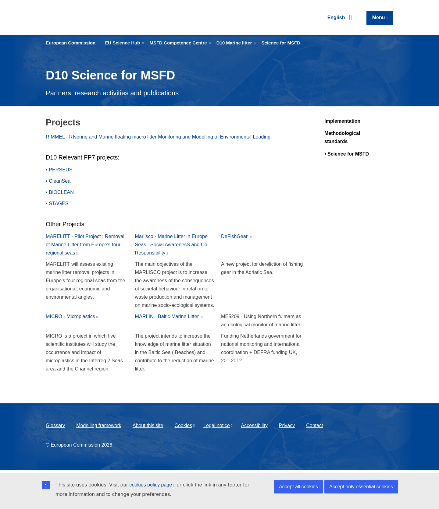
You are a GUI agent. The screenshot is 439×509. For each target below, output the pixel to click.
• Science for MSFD (346, 153)
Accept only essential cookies (361, 486)
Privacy (287, 425)
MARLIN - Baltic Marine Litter (167, 316)
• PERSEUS (59, 169)
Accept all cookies (298, 486)
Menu (378, 17)
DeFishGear (235, 236)
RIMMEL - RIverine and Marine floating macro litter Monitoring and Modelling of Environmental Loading (158, 136)
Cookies (183, 425)
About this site (148, 425)
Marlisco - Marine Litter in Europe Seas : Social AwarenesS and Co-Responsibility (172, 244)
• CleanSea (58, 181)
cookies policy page (150, 484)
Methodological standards (342, 137)
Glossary (55, 425)
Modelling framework (98, 425)
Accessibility (254, 425)
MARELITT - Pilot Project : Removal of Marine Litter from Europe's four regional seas (85, 244)
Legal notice (216, 425)
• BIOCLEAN (60, 192)
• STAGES (57, 203)
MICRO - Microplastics (70, 316)
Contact (314, 425)
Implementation (342, 121)
